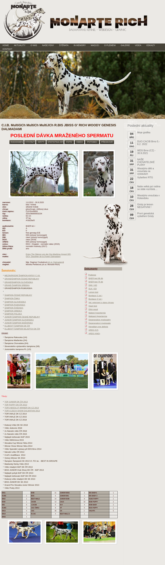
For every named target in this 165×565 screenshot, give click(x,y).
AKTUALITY (19, 45)
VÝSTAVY (30, 142)
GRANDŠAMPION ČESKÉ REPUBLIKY (21, 279)
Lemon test (93, 292)
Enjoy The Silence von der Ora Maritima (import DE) (48, 254)
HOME (6, 45)
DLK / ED (92, 289)
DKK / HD (92, 285)
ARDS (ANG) (94, 333)
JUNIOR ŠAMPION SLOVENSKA (19, 320)
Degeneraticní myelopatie (99, 323)
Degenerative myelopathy (99, 320)
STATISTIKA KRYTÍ (56, 142)
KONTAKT (7, 49)
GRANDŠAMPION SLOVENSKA (18, 282)
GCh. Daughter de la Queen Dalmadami (43, 256)
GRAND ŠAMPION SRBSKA (17, 285)
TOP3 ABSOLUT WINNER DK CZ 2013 (21, 408)
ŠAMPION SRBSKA (13, 311)
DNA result (93, 309)
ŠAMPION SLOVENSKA (15, 302)
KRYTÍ (41, 142)
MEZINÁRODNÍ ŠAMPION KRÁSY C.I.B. (22, 275)
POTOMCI (92, 142)
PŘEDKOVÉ (107, 142)
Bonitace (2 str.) (95, 299)
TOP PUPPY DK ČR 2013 (15, 405)
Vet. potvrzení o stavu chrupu (101, 302)
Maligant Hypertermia (97, 316)
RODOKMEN (16, 142)
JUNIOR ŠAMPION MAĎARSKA (18, 323)
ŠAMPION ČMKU (12, 298)
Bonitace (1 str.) (95, 295)
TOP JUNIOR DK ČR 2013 (16, 402)
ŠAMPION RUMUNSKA (14, 305)
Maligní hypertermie (97, 313)
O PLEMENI (110, 45)
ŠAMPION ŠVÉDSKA (13, 308)
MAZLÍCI (95, 45)
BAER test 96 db (95, 278)
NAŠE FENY (48, 45)
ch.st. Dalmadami (55, 262)
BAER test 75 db (95, 282)
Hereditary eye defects (98, 327)
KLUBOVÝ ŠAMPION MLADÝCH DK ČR (22, 329)
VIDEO (79, 142)
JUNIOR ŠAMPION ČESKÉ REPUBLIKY (22, 317)
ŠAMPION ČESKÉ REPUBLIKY (18, 295)
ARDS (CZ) (93, 330)
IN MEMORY (80, 45)
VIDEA (138, 45)
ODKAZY (150, 45)
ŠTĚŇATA (64, 45)
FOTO (69, 142)
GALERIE (125, 45)
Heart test (92, 306)
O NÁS (33, 45)
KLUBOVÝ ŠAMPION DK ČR (17, 326)
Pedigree (92, 275)
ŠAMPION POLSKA (13, 314)
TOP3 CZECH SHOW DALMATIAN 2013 (22, 411)
